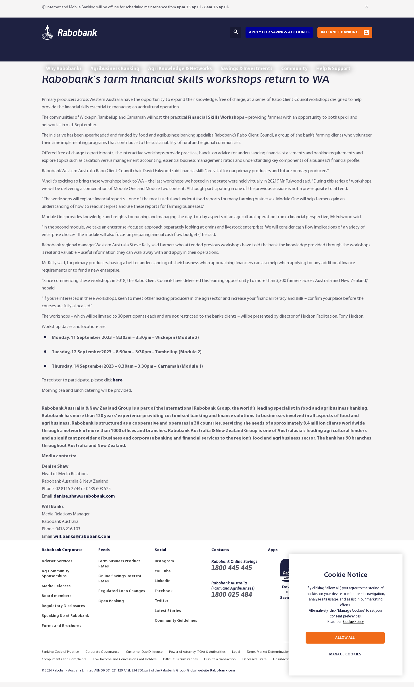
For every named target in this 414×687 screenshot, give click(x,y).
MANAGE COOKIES (345, 654)
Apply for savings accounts (279, 32)
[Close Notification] (367, 6)
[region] (345, 615)
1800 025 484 (231, 599)
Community (307, 57)
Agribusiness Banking (119, 57)
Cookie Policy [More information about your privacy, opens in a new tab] (353, 622)
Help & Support (349, 57)
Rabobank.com (222, 675)
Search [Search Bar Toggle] (235, 31)
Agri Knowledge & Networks (187, 57)
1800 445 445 (231, 572)
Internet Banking (340, 32)
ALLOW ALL (345, 638)
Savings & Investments (257, 57)
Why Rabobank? (65, 57)
